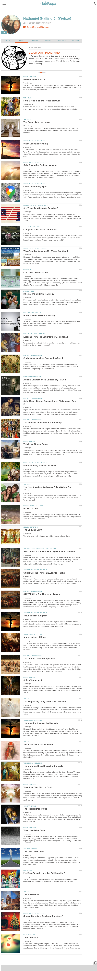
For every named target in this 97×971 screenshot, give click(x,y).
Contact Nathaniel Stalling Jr (36, 27)
